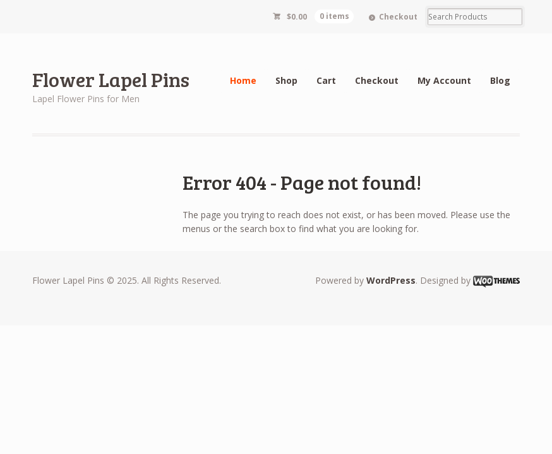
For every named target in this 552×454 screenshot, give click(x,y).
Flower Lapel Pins (110, 79)
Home (243, 80)
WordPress (391, 280)
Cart (326, 80)
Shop (286, 80)
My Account (444, 80)
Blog (500, 80)
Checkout (398, 16)
